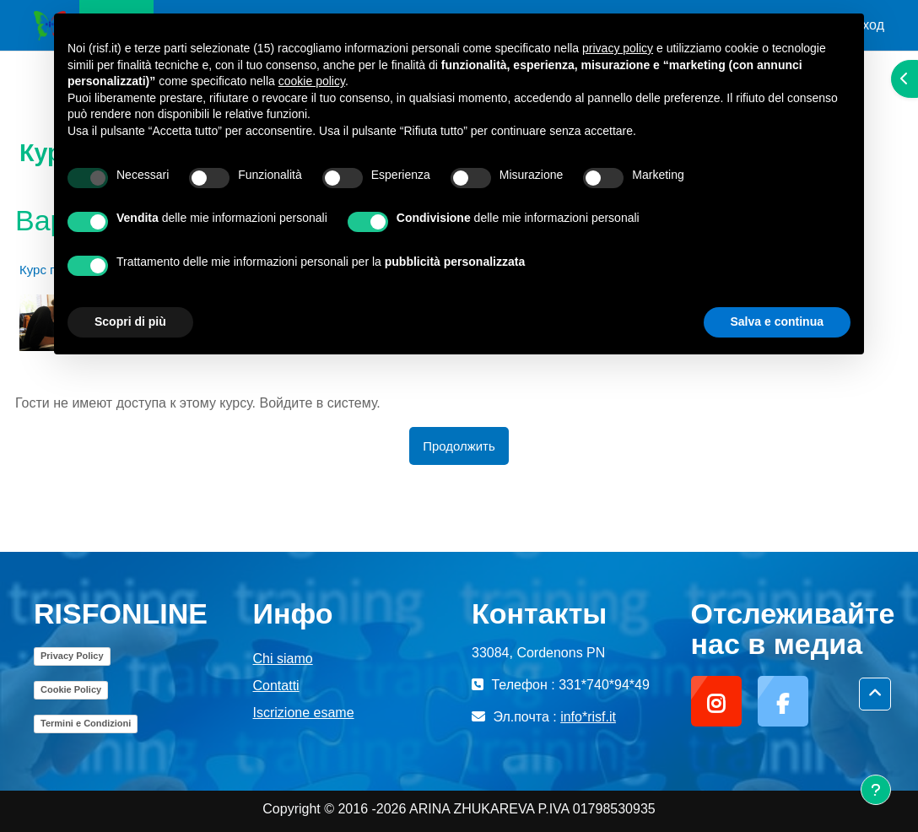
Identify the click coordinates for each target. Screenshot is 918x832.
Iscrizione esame (303, 712)
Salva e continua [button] (777, 321)
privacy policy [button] (617, 48)
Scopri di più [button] (130, 321)
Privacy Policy (72, 656)
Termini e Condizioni (85, 723)
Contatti (276, 685)
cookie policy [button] (311, 81)
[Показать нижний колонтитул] (876, 790)
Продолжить (458, 446)
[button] (875, 694)
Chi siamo (283, 658)
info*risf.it (588, 717)
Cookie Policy (70, 689)
